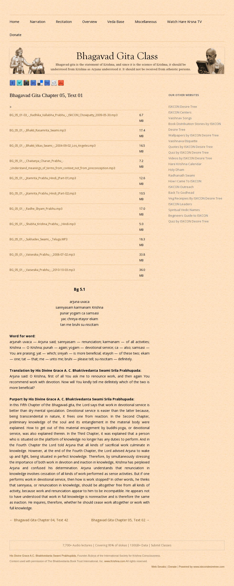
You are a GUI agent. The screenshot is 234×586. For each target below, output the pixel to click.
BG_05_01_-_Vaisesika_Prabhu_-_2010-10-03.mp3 (42, 270)
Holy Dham (176, 169)
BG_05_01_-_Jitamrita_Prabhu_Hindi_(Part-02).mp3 (43, 193)
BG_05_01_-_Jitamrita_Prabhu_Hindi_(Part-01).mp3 (43, 178)
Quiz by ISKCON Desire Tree (188, 152)
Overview (89, 21)
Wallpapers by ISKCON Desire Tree (193, 135)
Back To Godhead (181, 192)
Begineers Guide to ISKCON (188, 215)
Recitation (64, 21)
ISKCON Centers (180, 112)
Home (14, 21)
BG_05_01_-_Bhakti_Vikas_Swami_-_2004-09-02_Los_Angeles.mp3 (53, 146)
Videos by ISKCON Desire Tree (190, 158)
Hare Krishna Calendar (185, 164)
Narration (37, 21)
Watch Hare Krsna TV (184, 21)
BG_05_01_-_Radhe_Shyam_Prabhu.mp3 (36, 209)
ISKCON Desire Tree (182, 106)
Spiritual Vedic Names (184, 210)
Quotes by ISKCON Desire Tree (190, 147)
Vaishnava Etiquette (183, 141)
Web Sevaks (158, 566)
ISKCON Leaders (180, 204)
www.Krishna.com (114, 561)
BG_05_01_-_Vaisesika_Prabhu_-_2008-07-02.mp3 (42, 255)
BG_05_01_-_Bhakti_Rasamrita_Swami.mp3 (38, 130)
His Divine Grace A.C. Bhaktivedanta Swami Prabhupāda (43, 555)
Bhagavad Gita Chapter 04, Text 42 (39, 520)
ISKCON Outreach (181, 187)
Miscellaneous (146, 21)
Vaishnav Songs (180, 118)
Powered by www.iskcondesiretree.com (201, 566)
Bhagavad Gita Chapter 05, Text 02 (120, 520)
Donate (15, 34)
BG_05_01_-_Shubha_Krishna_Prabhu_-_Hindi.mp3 (43, 224)
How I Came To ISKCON (184, 181)
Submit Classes (161, 545)
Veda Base (115, 21)
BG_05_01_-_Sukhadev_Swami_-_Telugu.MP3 (39, 239)
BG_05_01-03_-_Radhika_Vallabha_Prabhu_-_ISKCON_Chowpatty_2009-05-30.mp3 (64, 115)
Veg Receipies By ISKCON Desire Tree (195, 198)
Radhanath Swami (181, 175)
